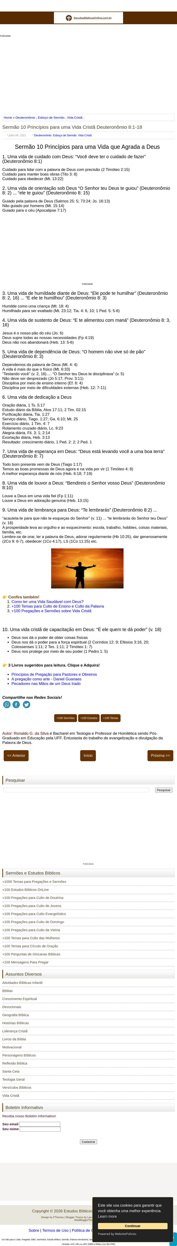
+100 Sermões (65, 718)
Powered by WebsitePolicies (117, 1234)
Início (88, 756)
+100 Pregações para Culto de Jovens (31, 906)
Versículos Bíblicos (16, 1087)
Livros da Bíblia (14, 1039)
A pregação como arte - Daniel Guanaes (46, 679)
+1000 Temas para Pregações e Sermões (34, 881)
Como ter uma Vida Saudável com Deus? (47, 602)
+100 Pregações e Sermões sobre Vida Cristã (51, 611)
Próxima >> (160, 756)
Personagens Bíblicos (19, 1055)
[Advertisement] (88, 74)
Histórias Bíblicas (15, 1023)
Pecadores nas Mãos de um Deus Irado (46, 683)
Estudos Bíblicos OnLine (85, 1211)
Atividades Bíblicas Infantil (22, 983)
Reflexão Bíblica (14, 1063)
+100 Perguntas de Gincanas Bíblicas (31, 954)
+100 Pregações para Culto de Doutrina (32, 898)
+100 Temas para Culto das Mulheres (31, 938)
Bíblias (7, 991)
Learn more (107, 1216)
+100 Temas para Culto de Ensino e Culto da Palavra (58, 606)
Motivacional (11, 1047)
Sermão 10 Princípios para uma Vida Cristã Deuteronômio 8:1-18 (72, 127)
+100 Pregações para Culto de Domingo (33, 922)
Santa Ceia (10, 1071)
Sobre (34, 1230)
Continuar (133, 1226)
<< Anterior (16, 756)
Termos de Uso (55, 1230)
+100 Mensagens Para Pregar (25, 962)
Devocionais (11, 1007)
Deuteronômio (25, 117)
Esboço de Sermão (51, 117)
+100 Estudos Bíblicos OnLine (25, 890)
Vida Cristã (74, 117)
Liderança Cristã (14, 1031)
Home (8, 117)
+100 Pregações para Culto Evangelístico (34, 914)
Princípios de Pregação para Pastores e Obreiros (54, 674)
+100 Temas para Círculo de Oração (30, 946)
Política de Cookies (88, 1230)
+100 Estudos (88, 718)
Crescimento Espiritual (19, 999)
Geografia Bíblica (15, 1015)
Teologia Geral (13, 1079)
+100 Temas (110, 718)
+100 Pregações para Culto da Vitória (31, 930)
